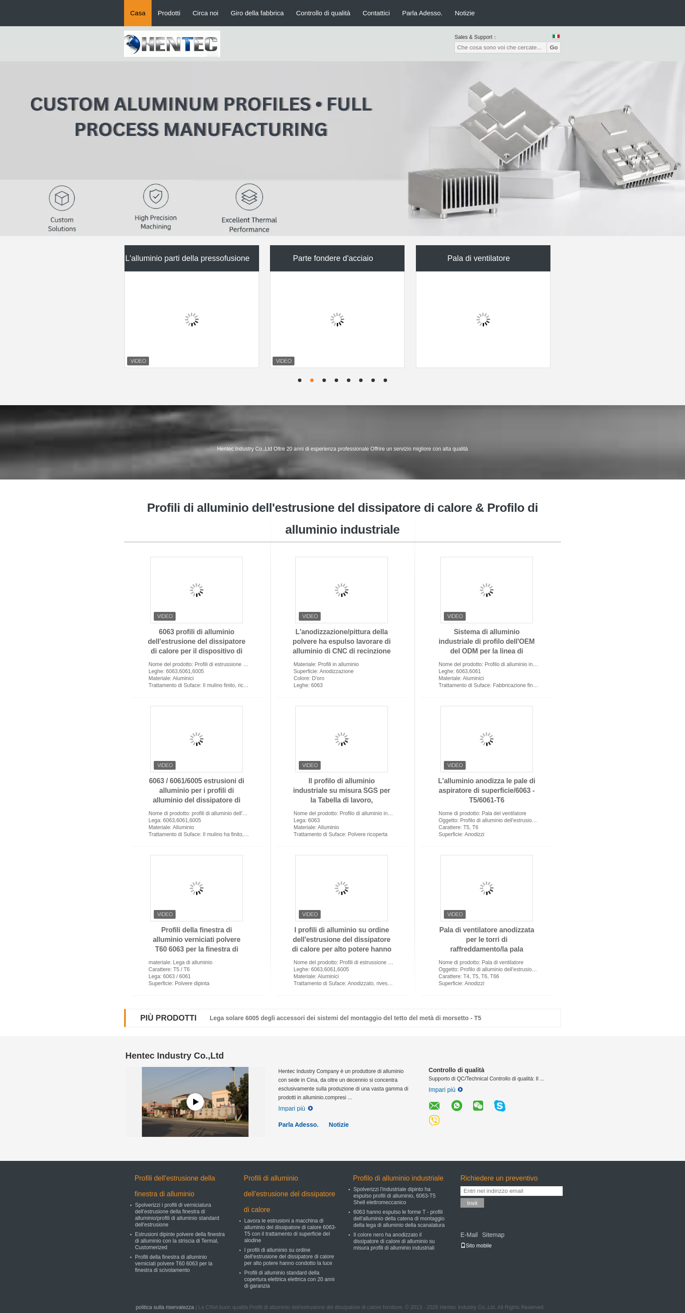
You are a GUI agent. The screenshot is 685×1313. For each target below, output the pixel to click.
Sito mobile (475, 1246)
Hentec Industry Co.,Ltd (174, 1055)
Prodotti (169, 13)
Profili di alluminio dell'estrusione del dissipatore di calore (289, 1193)
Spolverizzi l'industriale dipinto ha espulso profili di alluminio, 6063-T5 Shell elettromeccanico (394, 1195)
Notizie (465, 13)
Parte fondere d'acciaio (333, 258)
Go (554, 47)
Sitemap (493, 1234)
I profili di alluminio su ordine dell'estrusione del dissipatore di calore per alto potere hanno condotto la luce (289, 1256)
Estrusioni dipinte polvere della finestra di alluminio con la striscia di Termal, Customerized (180, 1240)
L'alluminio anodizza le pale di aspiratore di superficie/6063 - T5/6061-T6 (487, 790)
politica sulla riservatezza (165, 1307)
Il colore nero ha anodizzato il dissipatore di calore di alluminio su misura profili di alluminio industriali (394, 1241)
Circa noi (205, 13)
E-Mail (469, 1234)
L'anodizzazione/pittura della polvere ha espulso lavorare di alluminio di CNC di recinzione (342, 641)
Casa (137, 13)
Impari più (295, 1108)
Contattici (376, 13)
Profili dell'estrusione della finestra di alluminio (175, 1186)
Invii (472, 1203)
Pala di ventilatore (478, 258)
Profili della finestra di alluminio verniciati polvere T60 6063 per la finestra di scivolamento (173, 1263)
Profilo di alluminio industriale (398, 1178)
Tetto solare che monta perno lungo (261, 1017)
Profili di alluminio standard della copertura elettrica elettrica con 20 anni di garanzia (289, 1279)
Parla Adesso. (422, 13)
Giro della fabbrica (257, 13)
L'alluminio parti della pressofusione (187, 258)
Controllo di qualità (323, 13)
